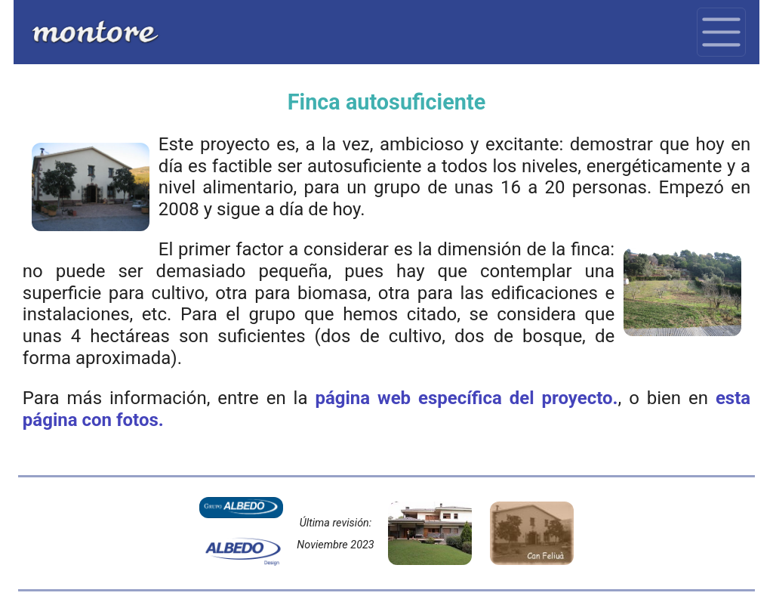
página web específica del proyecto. (466, 398)
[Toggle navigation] (721, 32)
